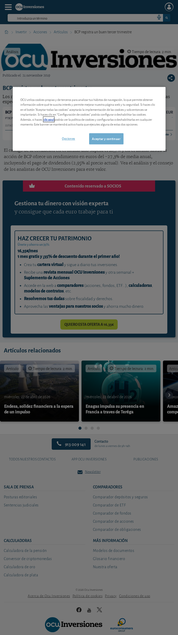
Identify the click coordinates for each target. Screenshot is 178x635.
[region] (89, 119)
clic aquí (49, 119)
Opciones (68, 138)
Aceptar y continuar (106, 138)
